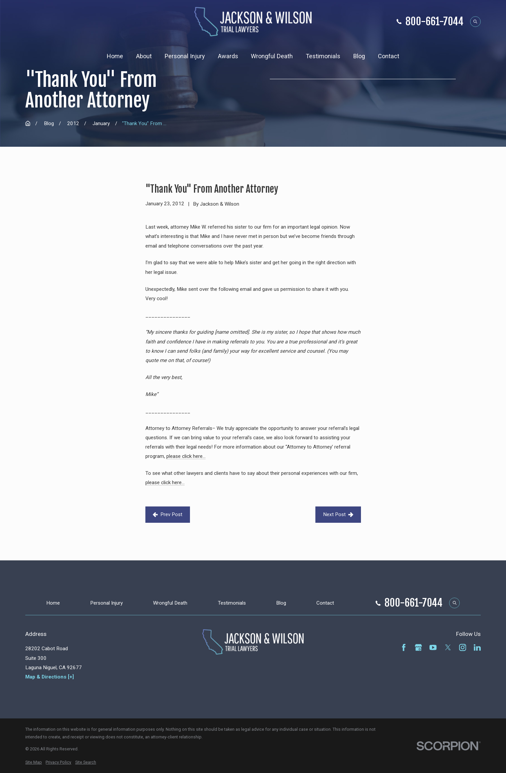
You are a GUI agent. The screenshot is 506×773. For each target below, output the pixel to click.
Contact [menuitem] (388, 56)
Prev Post (167, 514)
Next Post (338, 514)
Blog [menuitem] (359, 56)
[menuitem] (33, 762)
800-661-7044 (434, 22)
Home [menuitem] (115, 56)
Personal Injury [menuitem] (185, 56)
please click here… (186, 456)
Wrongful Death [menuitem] (272, 56)
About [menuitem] (144, 56)
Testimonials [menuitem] (323, 56)
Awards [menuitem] (228, 56)
